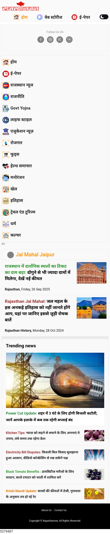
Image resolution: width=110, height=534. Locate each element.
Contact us (60, 510)
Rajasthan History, (34, 330)
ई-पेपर (81, 17)
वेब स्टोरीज (49, 17)
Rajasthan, (27, 289)
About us (46, 510)
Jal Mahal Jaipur (35, 255)
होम (20, 17)
